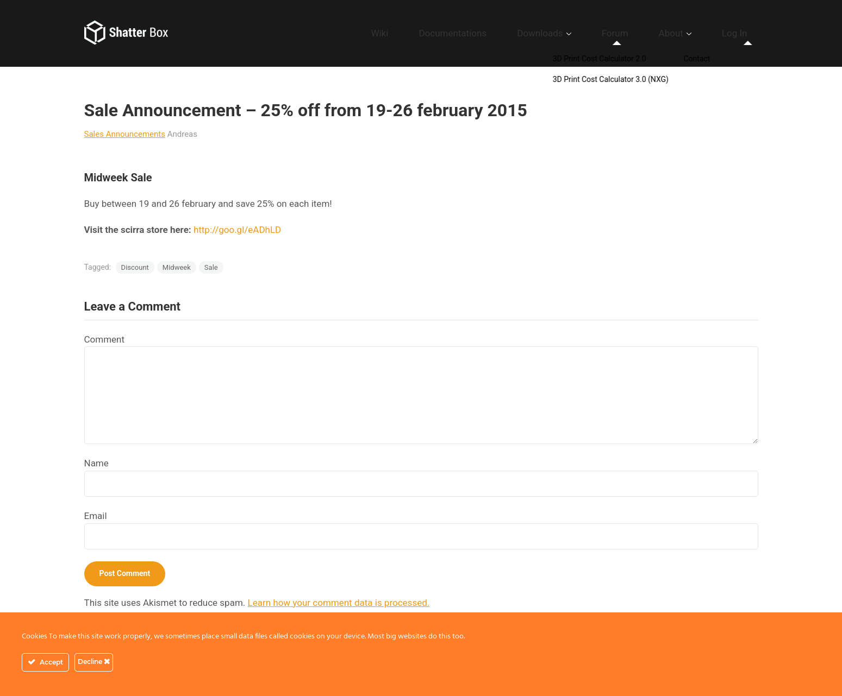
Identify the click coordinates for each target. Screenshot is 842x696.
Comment (104, 339)
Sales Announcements (124, 134)
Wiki (474, 33)
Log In (742, 33)
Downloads (597, 33)
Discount (135, 267)
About (695, 33)
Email (95, 515)
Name (96, 463)
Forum (654, 33)
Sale (211, 267)
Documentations (530, 33)
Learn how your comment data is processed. (339, 602)
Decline (94, 661)
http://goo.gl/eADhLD (237, 229)
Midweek (177, 267)
